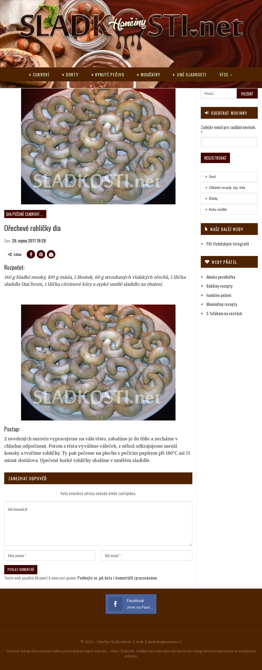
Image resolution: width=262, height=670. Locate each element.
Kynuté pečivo (108, 74)
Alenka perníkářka (220, 277)
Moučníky (148, 74)
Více (224, 74)
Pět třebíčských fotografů (227, 244)
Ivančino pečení (218, 295)
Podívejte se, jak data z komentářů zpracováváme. (118, 578)
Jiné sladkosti (190, 74)
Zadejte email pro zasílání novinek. (228, 130)
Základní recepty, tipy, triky (227, 187)
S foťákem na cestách (224, 313)
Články (213, 198)
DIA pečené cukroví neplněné (26, 214)
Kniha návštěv (218, 209)
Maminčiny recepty (221, 304)
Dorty (71, 74)
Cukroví (39, 74)
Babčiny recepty (219, 286)
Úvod (212, 176)
